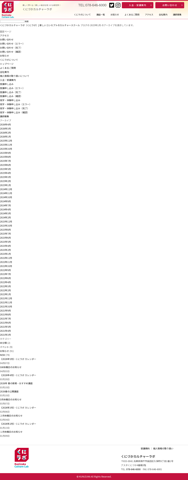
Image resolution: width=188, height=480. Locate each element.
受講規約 (145, 448)
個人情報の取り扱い (163, 448)
